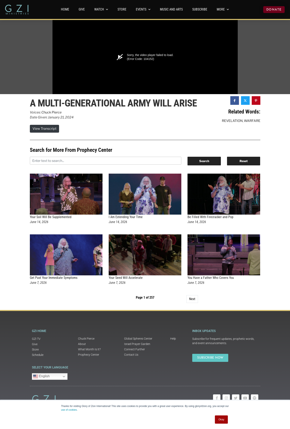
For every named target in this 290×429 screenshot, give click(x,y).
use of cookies (69, 409)
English (41, 376)
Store (122, 9)
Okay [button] (221, 419)
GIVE (82, 9)
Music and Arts (171, 9)
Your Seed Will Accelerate (126, 278)
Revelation (232, 121)
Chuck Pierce (51, 112)
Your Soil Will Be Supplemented (50, 217)
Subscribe (199, 9)
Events (143, 9)
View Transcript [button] (44, 129)
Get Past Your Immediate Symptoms (53, 278)
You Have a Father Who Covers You (211, 278)
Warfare (252, 121)
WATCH (101, 9)
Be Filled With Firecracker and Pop (210, 217)
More (223, 9)
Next (192, 299)
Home (65, 9)
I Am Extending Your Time (126, 217)
